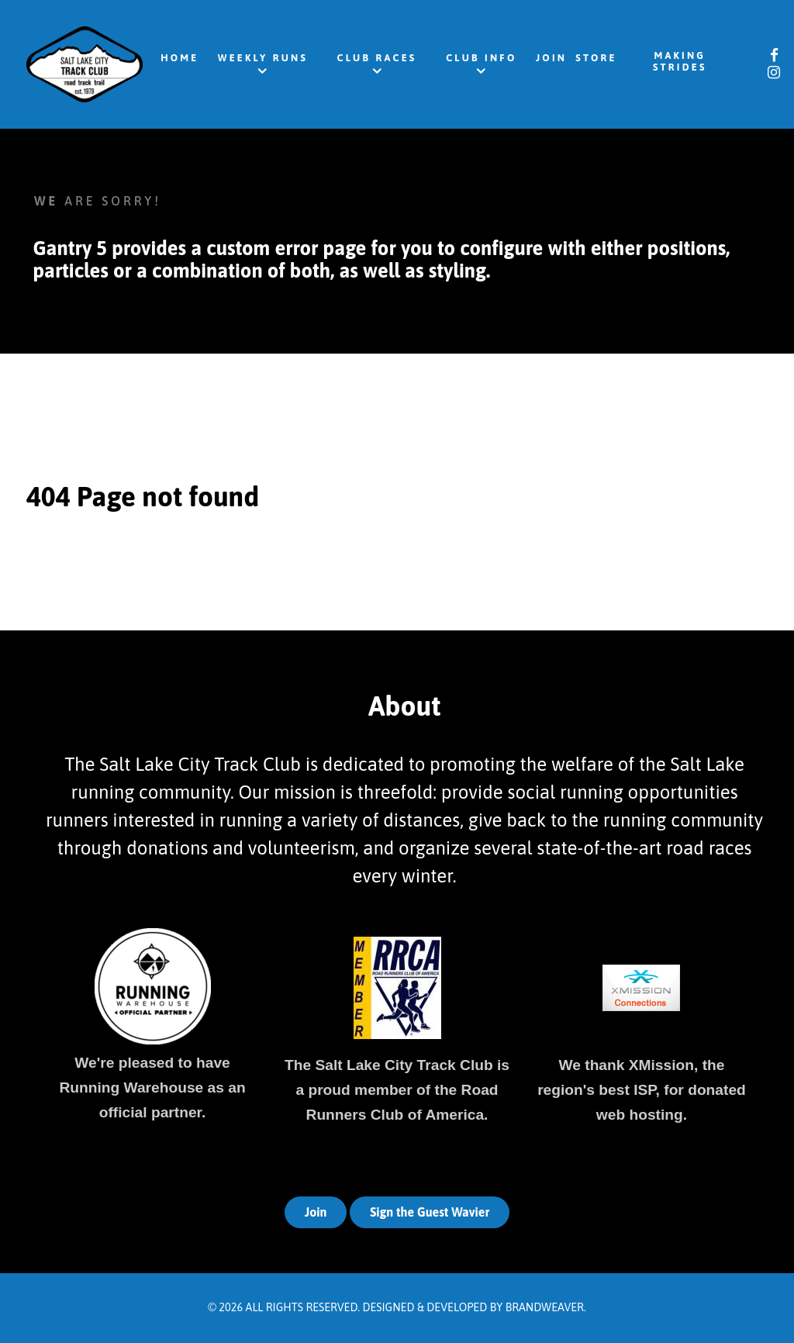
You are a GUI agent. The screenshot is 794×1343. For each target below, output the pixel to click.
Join (316, 1212)
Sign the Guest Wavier (429, 1212)
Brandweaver (545, 1307)
